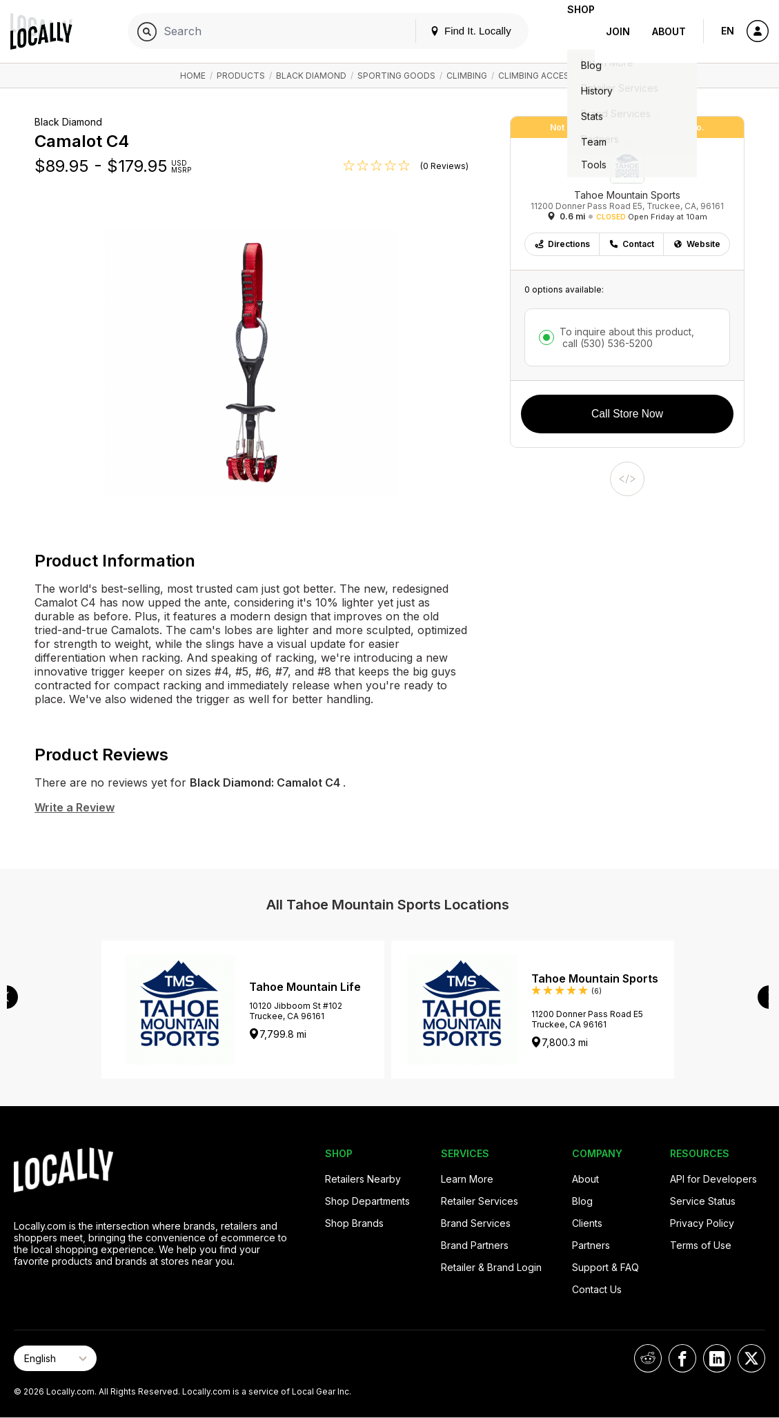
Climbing (466, 75)
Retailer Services (479, 1201)
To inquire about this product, (627, 337)
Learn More (467, 1179)
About (669, 31)
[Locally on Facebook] (682, 1358)
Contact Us (597, 1289)
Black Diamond (311, 75)
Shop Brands (354, 1223)
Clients (587, 1223)
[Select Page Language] (55, 1358)
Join (618, 31)
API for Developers (713, 1179)
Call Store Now (627, 414)
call (606, 343)
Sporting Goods (396, 75)
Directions (562, 244)
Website (696, 244)
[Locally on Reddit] (648, 1358)
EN (727, 31)
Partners (591, 1245)
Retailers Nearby (363, 1179)
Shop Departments (367, 1201)
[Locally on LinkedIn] (717, 1358)
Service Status (703, 1201)
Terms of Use (700, 1245)
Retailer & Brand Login (491, 1267)
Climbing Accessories (549, 75)
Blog (582, 1201)
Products (241, 75)
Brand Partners (475, 1245)
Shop (570, 31)
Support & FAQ (605, 1267)
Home (193, 75)
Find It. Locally (448, 31)
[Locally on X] (751, 1358)
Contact (631, 244)
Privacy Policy (702, 1223)
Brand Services (476, 1223)
